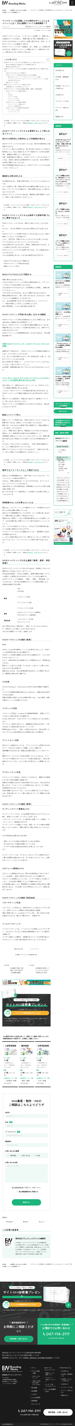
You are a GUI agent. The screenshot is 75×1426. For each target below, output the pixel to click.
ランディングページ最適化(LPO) (16, 104)
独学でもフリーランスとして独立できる (17, 84)
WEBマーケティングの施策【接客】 (16, 102)
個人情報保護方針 (18, 1187)
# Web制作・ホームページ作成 (42, 30)
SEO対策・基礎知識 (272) (61, 78)
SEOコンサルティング (36, 1377)
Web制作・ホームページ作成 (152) (62, 87)
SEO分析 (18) (59, 70)
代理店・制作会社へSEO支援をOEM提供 (38, 1358)
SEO (9, 93)
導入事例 (34, 1388)
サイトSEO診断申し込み (50, 1390)
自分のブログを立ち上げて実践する (16, 73)
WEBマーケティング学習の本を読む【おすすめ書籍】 (21, 75)
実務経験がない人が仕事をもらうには (17, 86)
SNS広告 (10, 94)
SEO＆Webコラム (65, 1368)
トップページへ (34, 949)
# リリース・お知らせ (63, 192)
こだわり (34, 1394)
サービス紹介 (35, 1372)
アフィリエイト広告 (13, 98)
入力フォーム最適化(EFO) (15, 106)
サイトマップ (35, 1404)
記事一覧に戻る (18, 949)
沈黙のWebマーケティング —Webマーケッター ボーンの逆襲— (25, 77)
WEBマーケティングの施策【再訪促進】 (17, 108)
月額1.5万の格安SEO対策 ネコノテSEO (36, 1382)
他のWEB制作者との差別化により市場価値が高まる (21, 64)
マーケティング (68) (61, 101)
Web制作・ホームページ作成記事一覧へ (26, 954)
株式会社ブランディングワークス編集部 (38, 26)
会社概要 (34, 1391)
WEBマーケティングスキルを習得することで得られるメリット (25, 62)
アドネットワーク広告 (14, 100)
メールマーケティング (14, 111)
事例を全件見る (63, 411)
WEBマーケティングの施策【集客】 (16, 91)
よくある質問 (35, 1397)
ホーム (33, 1368)
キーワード (51, 1379)
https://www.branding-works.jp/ (12, 1371)
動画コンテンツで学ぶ (12, 82)
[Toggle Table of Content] (47, 59)
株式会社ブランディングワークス (52, 1424)
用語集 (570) (59, 116)
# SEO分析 (60, 158)
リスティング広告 (12, 96)
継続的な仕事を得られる (13, 66)
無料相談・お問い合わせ (34, 123)
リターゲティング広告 (14, 109)
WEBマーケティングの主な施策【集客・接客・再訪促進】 (23, 89)
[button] (16, 994)
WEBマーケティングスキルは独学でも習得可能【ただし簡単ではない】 (26, 70)
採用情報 (34, 1401)
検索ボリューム (50, 1374)
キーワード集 (51, 1385)
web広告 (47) (59, 95)
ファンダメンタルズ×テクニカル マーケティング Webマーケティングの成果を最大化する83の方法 (28, 79)
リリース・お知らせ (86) (62, 109)
